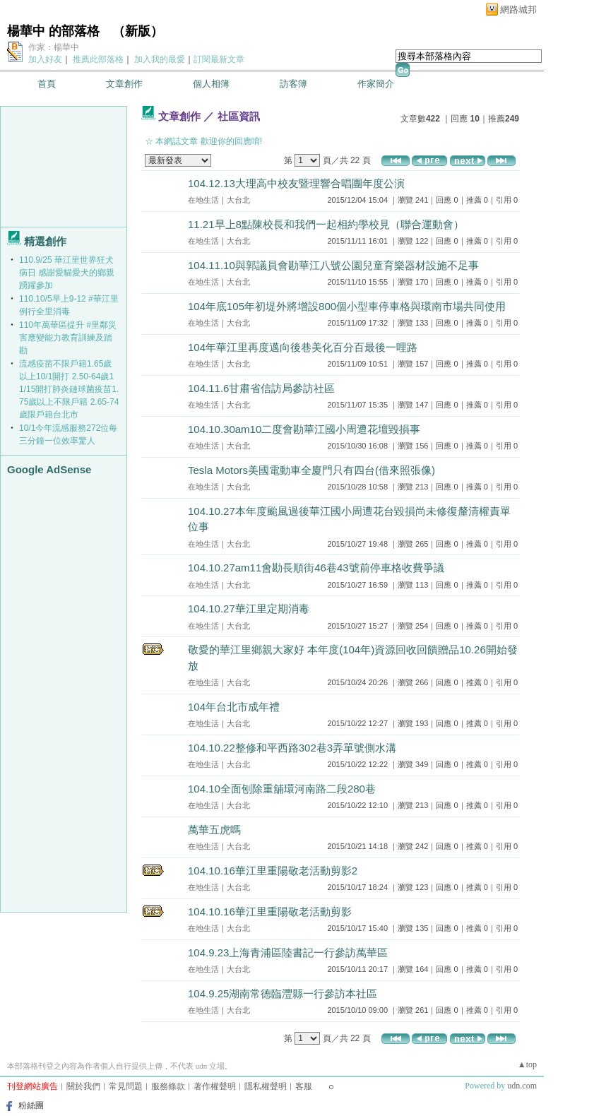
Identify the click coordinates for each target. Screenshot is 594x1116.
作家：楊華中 (53, 47)
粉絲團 (31, 1105)
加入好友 (45, 59)
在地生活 (203, 200)
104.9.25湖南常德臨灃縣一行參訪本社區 (282, 993)
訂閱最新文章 (219, 59)
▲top (527, 1064)
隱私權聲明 (265, 1086)
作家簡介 (375, 83)
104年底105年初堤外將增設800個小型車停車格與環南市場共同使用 (347, 306)
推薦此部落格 (98, 59)
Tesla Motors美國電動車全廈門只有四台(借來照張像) (311, 470)
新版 (137, 31)
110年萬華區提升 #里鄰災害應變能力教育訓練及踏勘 (68, 337)
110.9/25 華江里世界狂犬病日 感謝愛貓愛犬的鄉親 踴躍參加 (66, 272)
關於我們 (83, 1086)
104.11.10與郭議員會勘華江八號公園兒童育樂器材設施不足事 (333, 265)
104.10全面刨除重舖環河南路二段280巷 (282, 789)
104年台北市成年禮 (234, 707)
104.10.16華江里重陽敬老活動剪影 (270, 912)
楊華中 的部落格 (53, 31)
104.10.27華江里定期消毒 (248, 608)
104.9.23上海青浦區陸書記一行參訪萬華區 (288, 952)
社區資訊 (239, 116)
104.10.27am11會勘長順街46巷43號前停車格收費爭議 (316, 568)
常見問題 (126, 1086)
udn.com (522, 1086)
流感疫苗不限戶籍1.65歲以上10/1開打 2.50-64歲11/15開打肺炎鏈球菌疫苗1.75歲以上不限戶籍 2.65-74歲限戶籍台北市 (69, 389)
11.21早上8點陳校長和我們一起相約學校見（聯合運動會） (326, 224)
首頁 (46, 83)
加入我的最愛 (159, 59)
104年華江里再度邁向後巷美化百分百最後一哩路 (302, 347)
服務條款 (168, 1086)
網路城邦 (518, 9)
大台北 (238, 200)
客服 (303, 1086)
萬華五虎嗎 (214, 830)
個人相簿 (211, 83)
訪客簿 (293, 83)
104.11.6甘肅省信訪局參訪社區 (261, 388)
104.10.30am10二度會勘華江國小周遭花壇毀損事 (304, 429)
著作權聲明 (215, 1086)
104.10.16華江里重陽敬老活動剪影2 (272, 871)
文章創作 (124, 83)
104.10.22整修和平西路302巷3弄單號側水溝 (292, 748)
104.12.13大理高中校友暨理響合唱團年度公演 (296, 183)
